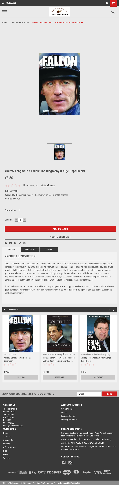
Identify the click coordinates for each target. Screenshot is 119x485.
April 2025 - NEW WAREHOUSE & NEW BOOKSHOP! (82, 443)
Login (63, 416)
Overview (11, 249)
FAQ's (5, 454)
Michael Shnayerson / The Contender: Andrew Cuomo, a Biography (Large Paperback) (59, 361)
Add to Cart (21, 377)
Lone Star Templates (71, 482)
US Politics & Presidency (52, 354)
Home (4, 22)
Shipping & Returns (69, 420)
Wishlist (64, 412)
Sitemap (27, 482)
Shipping (6, 444)
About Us (7, 437)
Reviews (49, 249)
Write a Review (48, 185)
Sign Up (71, 416)
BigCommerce (47, 482)
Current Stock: (12, 210)
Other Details (30, 249)
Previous (110, 310)
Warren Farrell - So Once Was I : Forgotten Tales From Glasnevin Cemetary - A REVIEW (88, 447)
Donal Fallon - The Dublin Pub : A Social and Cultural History (86, 439)
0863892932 (9, 3)
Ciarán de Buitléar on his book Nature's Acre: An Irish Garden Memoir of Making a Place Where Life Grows (87, 434)
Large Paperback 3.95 (20, 22)
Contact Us (8, 440)
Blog (5, 451)
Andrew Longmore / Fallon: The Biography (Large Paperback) (57, 22)
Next (114, 310)
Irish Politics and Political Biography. (96, 354)
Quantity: (9, 219)
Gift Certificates (68, 409)
